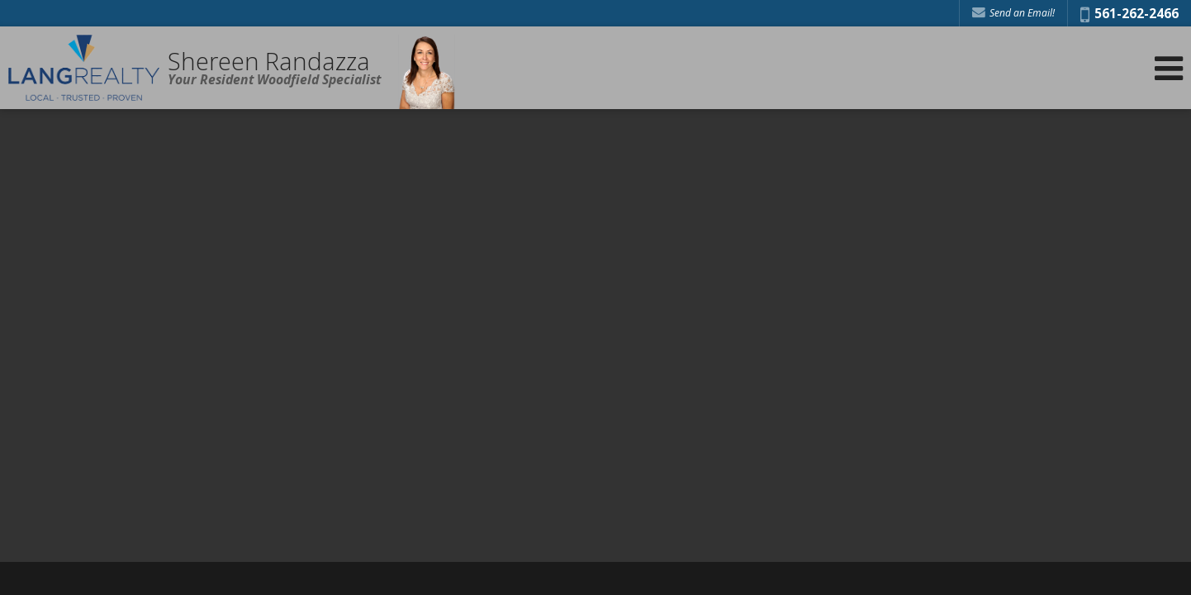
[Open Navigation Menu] (1169, 68)
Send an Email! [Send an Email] (1013, 13)
